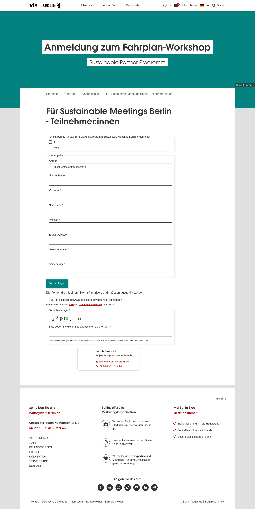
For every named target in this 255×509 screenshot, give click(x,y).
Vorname (54, 190)
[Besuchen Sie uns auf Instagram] (118, 487)
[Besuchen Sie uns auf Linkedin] (145, 487)
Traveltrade (38, 461)
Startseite (52, 94)
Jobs (184, 5)
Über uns (86, 5)
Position (53, 220)
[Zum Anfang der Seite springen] (221, 396)
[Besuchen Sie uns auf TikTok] (127, 487)
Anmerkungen (57, 264)
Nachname (55, 205)
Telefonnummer (58, 249)
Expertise (140, 456)
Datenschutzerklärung (54, 501)
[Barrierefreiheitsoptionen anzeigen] (167, 5)
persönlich (136, 425)
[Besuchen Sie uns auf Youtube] (136, 487)
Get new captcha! (79, 319)
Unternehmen (57, 175)
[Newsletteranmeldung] (154, 487)
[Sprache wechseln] (205, 5)
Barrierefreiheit (93, 501)
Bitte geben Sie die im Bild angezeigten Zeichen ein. (79, 326)
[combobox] (110, 167)
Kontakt (35, 466)
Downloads (132, 5)
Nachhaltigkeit (91, 94)
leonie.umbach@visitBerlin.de (112, 361)
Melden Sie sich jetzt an (47, 428)
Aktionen (127, 440)
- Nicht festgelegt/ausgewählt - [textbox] (69, 167)
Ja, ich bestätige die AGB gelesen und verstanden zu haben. (86, 299)
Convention (38, 456)
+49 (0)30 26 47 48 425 (109, 366)
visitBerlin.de (39, 438)
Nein (56, 147)
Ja (55, 142)
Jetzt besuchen (186, 413)
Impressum (76, 501)
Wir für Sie (109, 5)
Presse (193, 5)
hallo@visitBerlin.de (44, 413)
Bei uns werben (40, 447)
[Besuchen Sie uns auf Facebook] (101, 487)
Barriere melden (114, 501)
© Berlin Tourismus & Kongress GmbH (202, 501)
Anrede (53, 161)
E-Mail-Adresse (58, 234)
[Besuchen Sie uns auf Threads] (110, 487)
